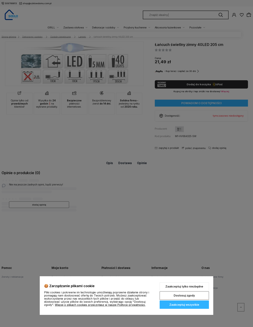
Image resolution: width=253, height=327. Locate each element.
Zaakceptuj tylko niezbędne (184, 286)
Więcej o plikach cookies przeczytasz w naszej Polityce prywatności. (100, 305)
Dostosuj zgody (184, 295)
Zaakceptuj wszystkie (184, 304)
